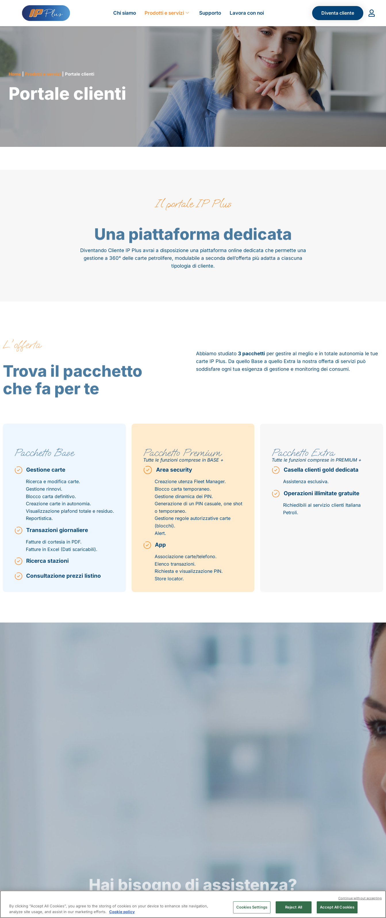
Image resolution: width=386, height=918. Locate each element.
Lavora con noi (247, 13)
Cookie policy (122, 911)
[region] (193, 904)
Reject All (293, 907)
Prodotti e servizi (167, 13)
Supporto (210, 13)
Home (15, 74)
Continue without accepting (360, 898)
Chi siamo (124, 13)
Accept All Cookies (337, 907)
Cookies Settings (251, 907)
